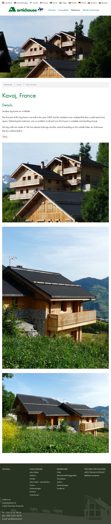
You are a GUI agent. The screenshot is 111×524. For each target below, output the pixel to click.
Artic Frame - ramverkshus (40, 482)
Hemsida (52, 10)
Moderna (60, 488)
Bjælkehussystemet (91, 475)
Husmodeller (63, 10)
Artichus (33, 475)
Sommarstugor (35, 488)
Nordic (32, 478)
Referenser (75, 10)
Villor (19, 85)
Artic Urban (34, 472)
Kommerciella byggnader (67, 475)
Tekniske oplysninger (91, 10)
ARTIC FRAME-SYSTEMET (94, 472)
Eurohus (33, 491)
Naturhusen (34, 495)
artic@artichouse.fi (15, 519)
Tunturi (32, 485)
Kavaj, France (31, 85)
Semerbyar (61, 478)
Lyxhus (59, 482)
